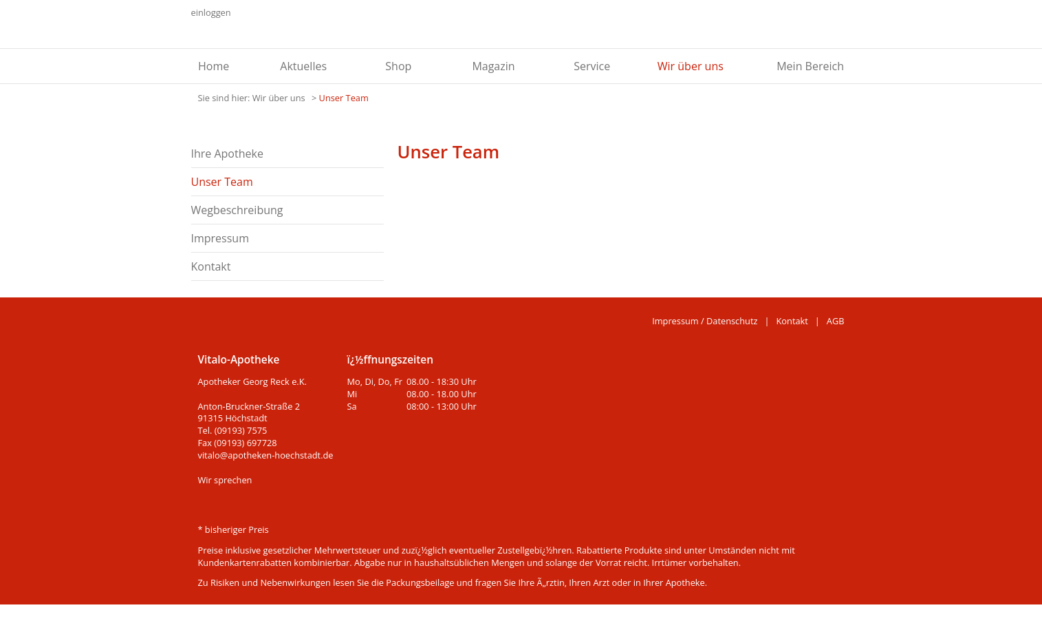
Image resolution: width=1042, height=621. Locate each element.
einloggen (211, 12)
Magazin (493, 66)
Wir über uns (691, 66)
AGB (836, 321)
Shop (398, 66)
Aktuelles (303, 66)
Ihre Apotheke (227, 153)
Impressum (220, 238)
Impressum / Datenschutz (704, 321)
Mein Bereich (810, 66)
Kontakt (211, 266)
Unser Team (344, 98)
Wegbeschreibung (237, 210)
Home (213, 66)
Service (592, 66)
